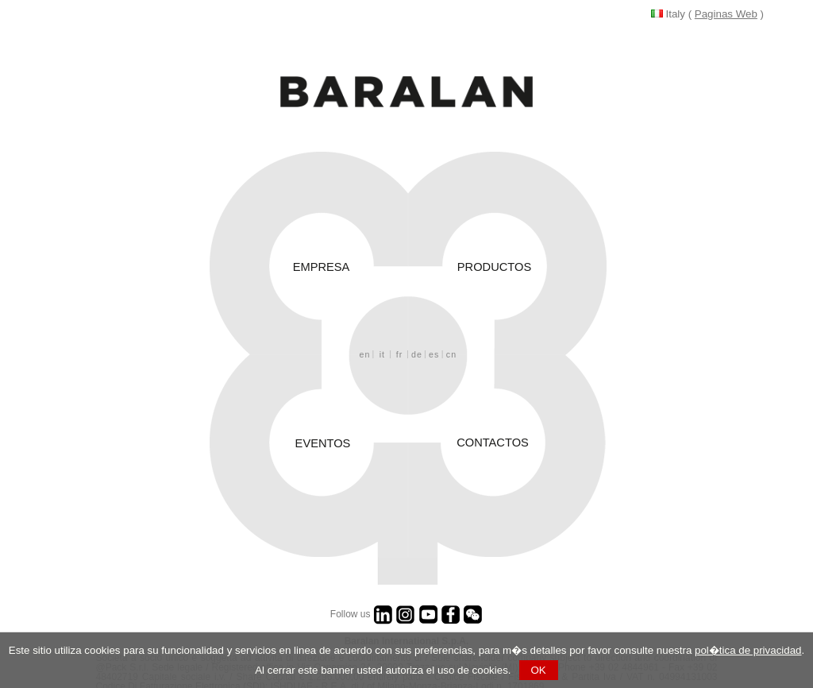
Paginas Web (726, 14)
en (365, 348)
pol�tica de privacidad (748, 650)
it (382, 348)
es (434, 348)
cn (451, 348)
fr (399, 348)
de (416, 348)
